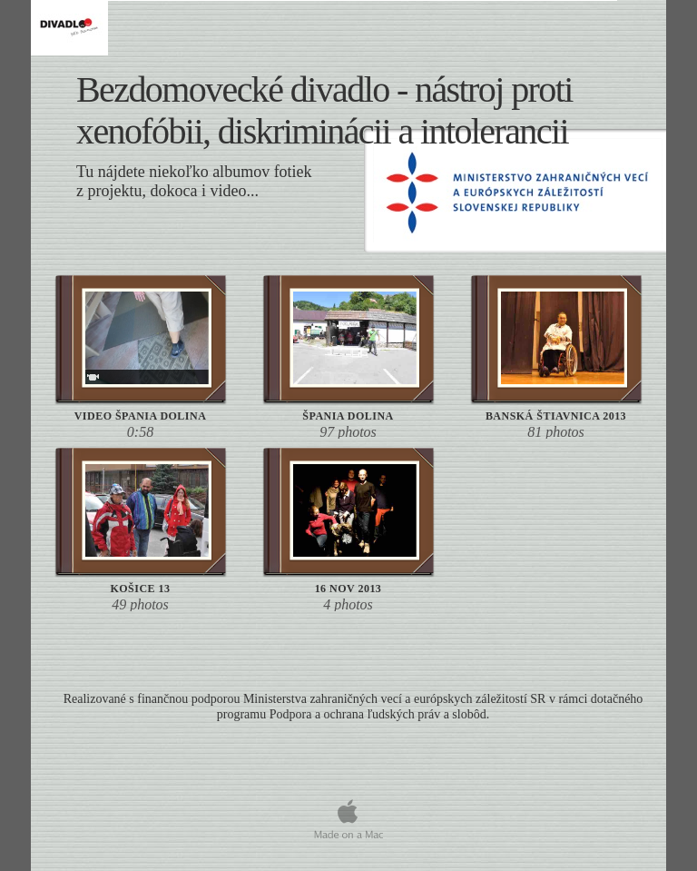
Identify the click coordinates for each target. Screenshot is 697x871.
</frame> (351, 784)
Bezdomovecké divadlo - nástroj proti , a (324, 110)
